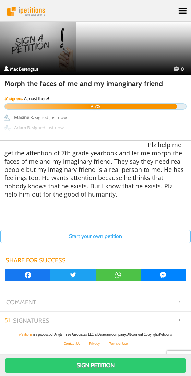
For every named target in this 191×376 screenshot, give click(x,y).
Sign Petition (95, 365)
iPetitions (95, 11)
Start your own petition (95, 236)
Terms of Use (118, 343)
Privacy (94, 343)
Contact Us (72, 343)
